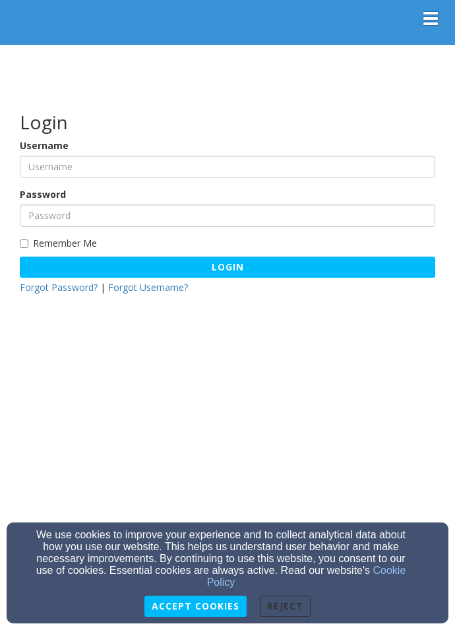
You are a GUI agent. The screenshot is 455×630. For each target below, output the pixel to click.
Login (228, 267)
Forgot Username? (148, 287)
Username (44, 145)
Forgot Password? (59, 287)
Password (43, 194)
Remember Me (58, 243)
